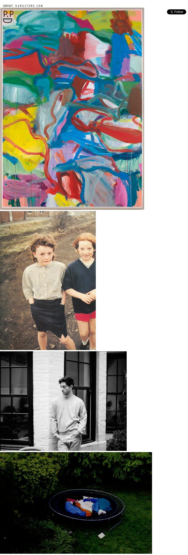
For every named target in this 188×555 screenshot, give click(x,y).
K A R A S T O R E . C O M (29, 5)
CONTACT (8, 5)
